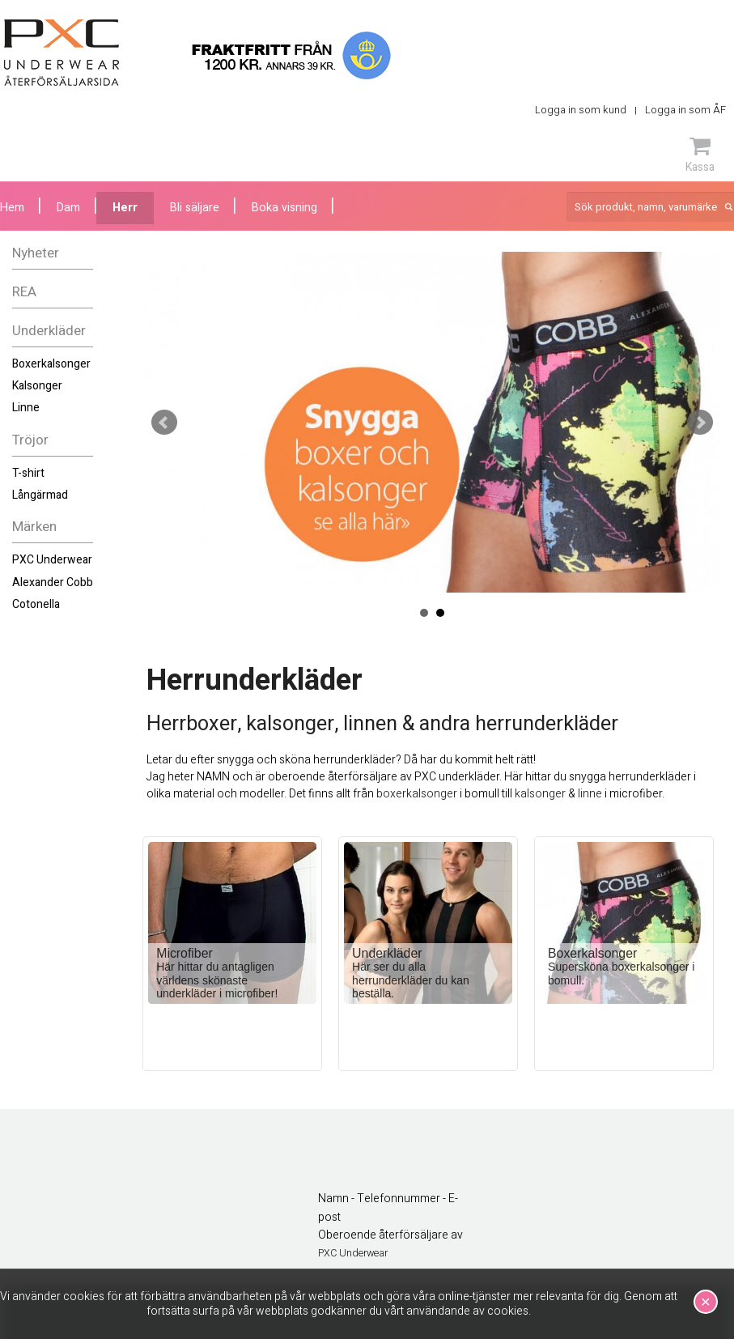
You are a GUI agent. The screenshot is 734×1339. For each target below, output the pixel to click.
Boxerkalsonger (51, 363)
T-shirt (28, 473)
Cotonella (36, 604)
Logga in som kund (580, 109)
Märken (34, 526)
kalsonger (540, 793)
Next (700, 423)
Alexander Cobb (52, 582)
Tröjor (30, 440)
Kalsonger (37, 385)
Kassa (700, 154)
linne (590, 793)
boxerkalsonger (416, 793)
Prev (164, 423)
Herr (125, 207)
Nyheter (35, 253)
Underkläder (49, 331)
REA (24, 292)
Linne (26, 407)
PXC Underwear (52, 559)
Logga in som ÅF (685, 109)
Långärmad (40, 495)
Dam (68, 207)
